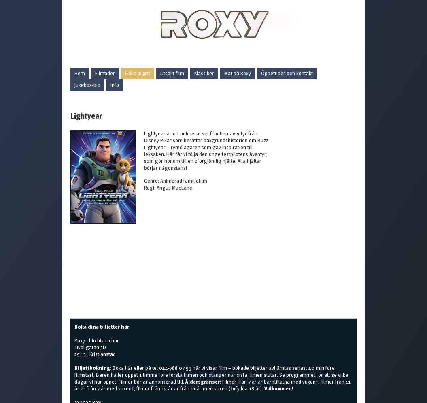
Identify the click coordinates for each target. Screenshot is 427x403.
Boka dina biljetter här (101, 326)
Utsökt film (172, 73)
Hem (79, 73)
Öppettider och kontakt (287, 73)
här (129, 368)
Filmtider (105, 73)
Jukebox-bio (87, 85)
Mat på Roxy (237, 73)
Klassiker (204, 73)
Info (114, 85)
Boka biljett (137, 73)
